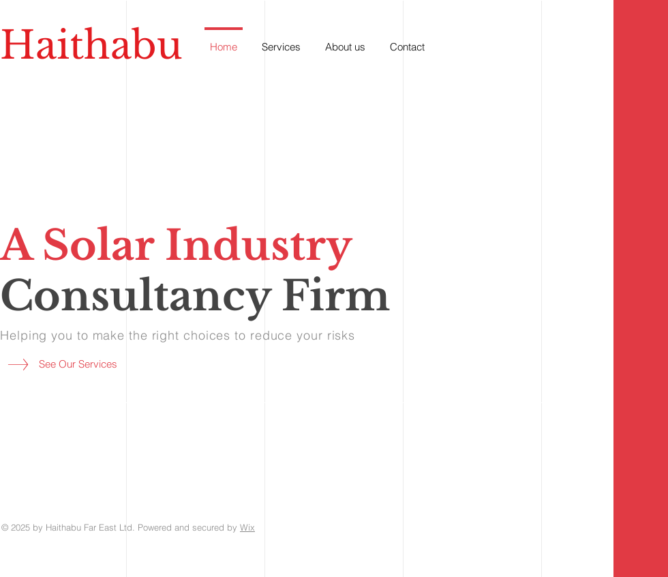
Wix (247, 527)
